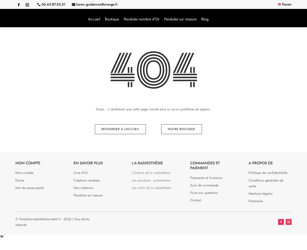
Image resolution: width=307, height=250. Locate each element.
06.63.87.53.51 (53, 4)
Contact (195, 200)
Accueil (94, 19)
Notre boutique (181, 129)
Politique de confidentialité (268, 172)
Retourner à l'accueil (120, 129)
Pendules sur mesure (180, 19)
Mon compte (24, 172)
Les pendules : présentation (151, 180)
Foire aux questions (204, 192)
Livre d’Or (81, 172)
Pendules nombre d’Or (141, 19)
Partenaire (256, 201)
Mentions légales (260, 193)
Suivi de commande (204, 185)
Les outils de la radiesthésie (151, 187)
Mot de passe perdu (29, 187)
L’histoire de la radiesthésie (151, 172)
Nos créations (83, 187)
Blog (205, 19)
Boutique (112, 19)
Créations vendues (87, 180)
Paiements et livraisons (206, 177)
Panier (287, 4)
